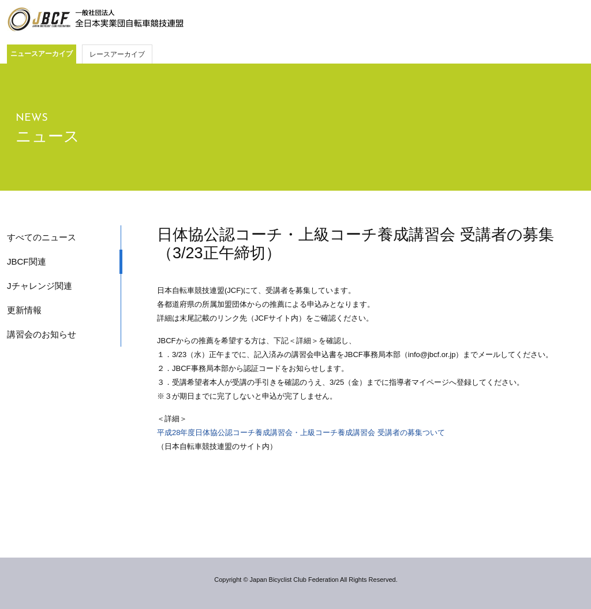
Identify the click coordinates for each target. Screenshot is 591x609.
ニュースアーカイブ (41, 54)
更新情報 (24, 310)
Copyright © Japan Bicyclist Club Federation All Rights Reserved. (305, 579)
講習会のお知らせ (41, 334)
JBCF (95, 19)
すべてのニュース (41, 237)
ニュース (48, 136)
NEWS (32, 118)
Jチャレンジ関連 (39, 286)
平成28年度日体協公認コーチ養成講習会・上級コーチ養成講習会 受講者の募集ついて (301, 432)
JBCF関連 (26, 261)
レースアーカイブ (117, 54)
